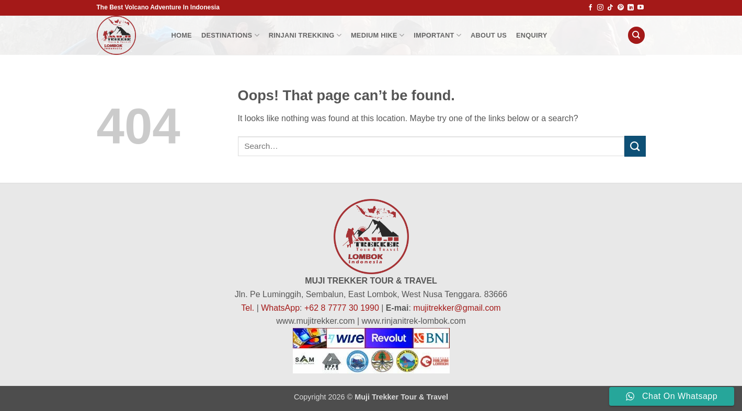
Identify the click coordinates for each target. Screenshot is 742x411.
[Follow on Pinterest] (621, 7)
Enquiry (531, 35)
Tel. (247, 307)
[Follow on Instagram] (600, 7)
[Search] (636, 35)
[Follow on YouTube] (640, 7)
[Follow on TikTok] (610, 7)
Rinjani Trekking (305, 35)
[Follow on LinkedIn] (630, 7)
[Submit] (634, 146)
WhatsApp (280, 307)
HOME (182, 35)
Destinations (230, 35)
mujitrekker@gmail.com (456, 307)
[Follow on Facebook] (590, 7)
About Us (489, 35)
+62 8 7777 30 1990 (341, 307)
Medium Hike (377, 35)
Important (437, 35)
